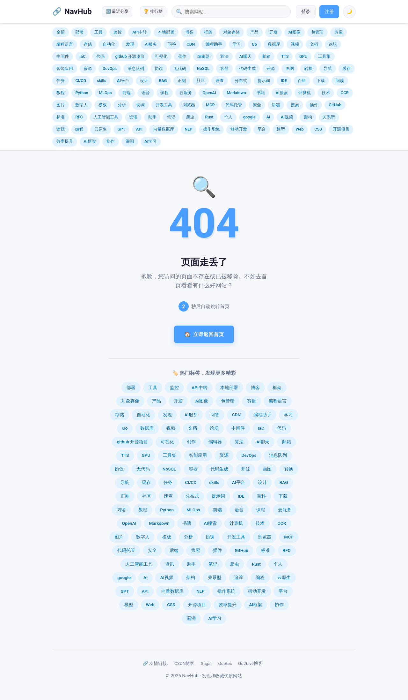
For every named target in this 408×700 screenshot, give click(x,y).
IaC (82, 56)
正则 (182, 80)
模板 (102, 104)
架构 (308, 117)
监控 (117, 32)
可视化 (161, 56)
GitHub (335, 104)
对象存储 (231, 32)
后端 (276, 104)
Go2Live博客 (250, 663)
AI (268, 117)
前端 (126, 92)
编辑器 (203, 56)
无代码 (180, 68)
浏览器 (189, 104)
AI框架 (90, 141)
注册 (329, 11)
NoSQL (203, 68)
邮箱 (266, 56)
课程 (164, 92)
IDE (284, 80)
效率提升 (64, 141)
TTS (284, 56)
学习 (237, 44)
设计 (144, 80)
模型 (281, 129)
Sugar (206, 663)
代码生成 (247, 68)
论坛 (333, 44)
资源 (88, 68)
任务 (60, 80)
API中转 (139, 32)
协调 (140, 104)
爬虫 (190, 117)
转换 (308, 68)
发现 (130, 44)
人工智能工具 (105, 117)
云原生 (100, 129)
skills (101, 80)
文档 (314, 44)
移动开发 (238, 129)
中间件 (62, 56)
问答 (172, 44)
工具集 (324, 56)
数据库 (274, 44)
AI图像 (294, 32)
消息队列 (135, 68)
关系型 (329, 117)
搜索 (295, 104)
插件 (314, 104)
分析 (122, 104)
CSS (318, 129)
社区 (201, 80)
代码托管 (233, 104)
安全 (257, 104)
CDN (190, 44)
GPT (122, 129)
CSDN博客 (184, 663)
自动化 (109, 44)
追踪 (60, 129)
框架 (208, 32)
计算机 (304, 92)
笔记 (171, 117)
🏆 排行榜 (153, 11)
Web (299, 129)
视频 (295, 44)
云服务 (185, 92)
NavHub (78, 11)
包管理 (317, 32)
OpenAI (209, 92)
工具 (98, 32)
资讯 (133, 117)
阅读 (340, 80)
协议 (159, 68)
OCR (345, 92)
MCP (210, 104)
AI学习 (150, 141)
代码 (100, 56)
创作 (182, 56)
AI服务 (151, 44)
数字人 (81, 104)
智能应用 (64, 68)
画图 (290, 68)
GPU (303, 56)
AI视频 (287, 117)
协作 (110, 141)
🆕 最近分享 (117, 11)
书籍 (261, 92)
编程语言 (64, 44)
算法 (224, 56)
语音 (146, 92)
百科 (302, 80)
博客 (189, 32)
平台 (262, 129)
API (139, 129)
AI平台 (123, 80)
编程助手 (214, 44)
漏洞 (130, 141)
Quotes (225, 663)
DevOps (110, 68)
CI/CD (80, 80)
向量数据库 (163, 129)
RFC (79, 117)
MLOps (105, 92)
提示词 (264, 80)
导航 (328, 68)
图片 (60, 104)
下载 (321, 80)
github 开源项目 (129, 56)
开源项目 (341, 129)
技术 (326, 92)
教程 (60, 92)
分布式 (241, 80)
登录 (305, 11)
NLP (188, 129)
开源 (270, 68)
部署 (79, 32)
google (249, 117)
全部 (60, 32)
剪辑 (338, 32)
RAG (163, 80)
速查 (219, 80)
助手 (152, 117)
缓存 (346, 68)
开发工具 (164, 104)
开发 (273, 32)
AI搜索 (282, 92)
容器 (224, 68)
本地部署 (166, 32)
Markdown (236, 92)
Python (81, 92)
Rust (209, 117)
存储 (88, 44)
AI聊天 (245, 56)
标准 (60, 117)
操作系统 (211, 129)
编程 (79, 129)
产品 (254, 32)
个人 (228, 117)
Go (254, 44)
